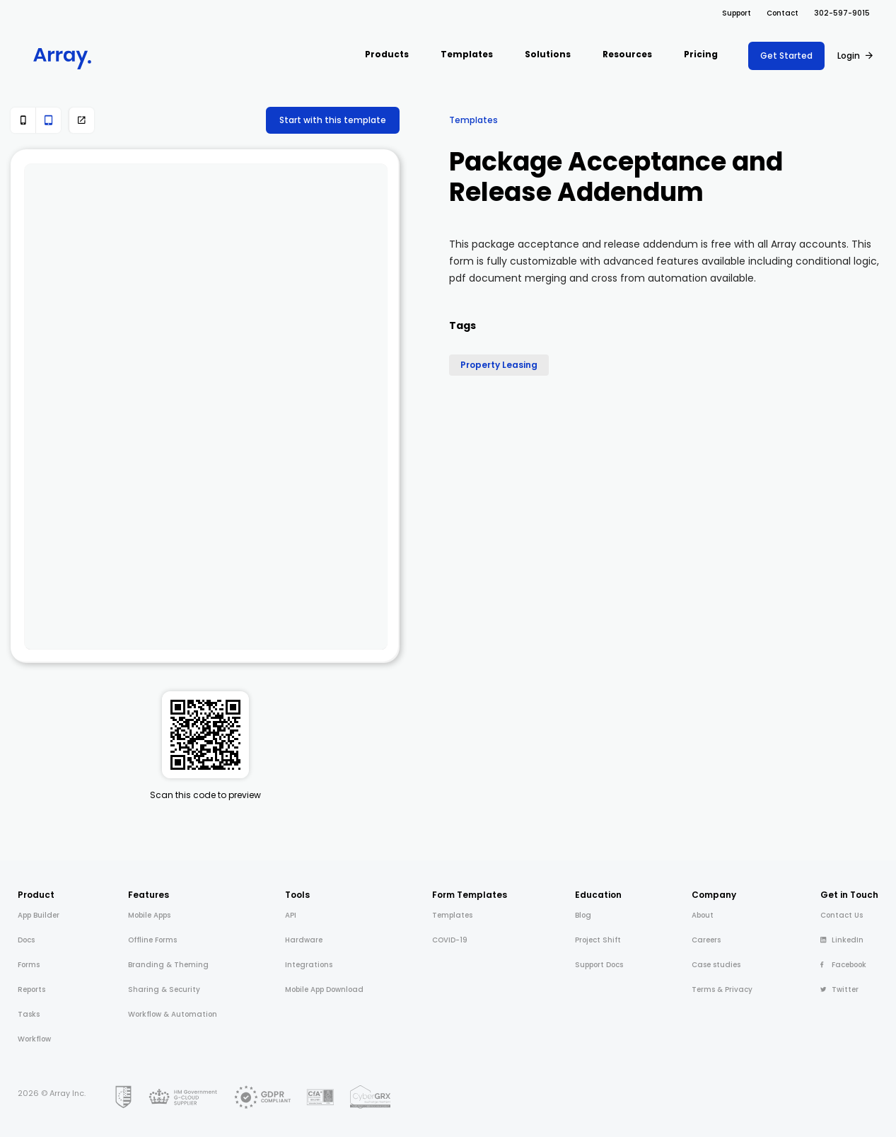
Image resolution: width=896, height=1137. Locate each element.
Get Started (786, 56)
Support (736, 13)
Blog (583, 915)
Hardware (303, 940)
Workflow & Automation (172, 1014)
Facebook (843, 964)
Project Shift (598, 940)
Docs (26, 940)
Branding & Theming (168, 964)
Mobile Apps (149, 915)
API (290, 915)
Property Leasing (498, 365)
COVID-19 (449, 940)
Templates (473, 120)
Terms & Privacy (722, 989)
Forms (29, 964)
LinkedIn (841, 940)
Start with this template (332, 120)
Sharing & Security (164, 989)
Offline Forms (152, 940)
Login (848, 56)
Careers (706, 940)
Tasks (29, 1014)
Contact (782, 13)
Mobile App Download (324, 989)
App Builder (38, 915)
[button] (387, 55)
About (703, 915)
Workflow (34, 1039)
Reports (31, 989)
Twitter (839, 989)
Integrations (308, 964)
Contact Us (841, 915)
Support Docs (599, 964)
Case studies (716, 964)
